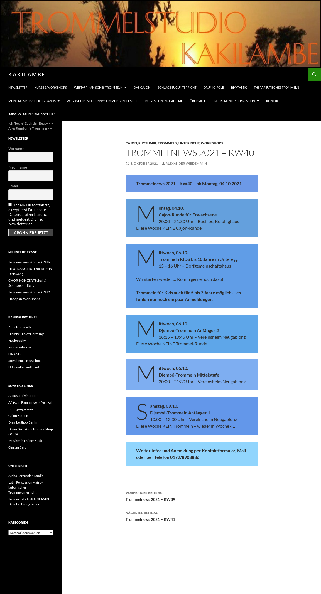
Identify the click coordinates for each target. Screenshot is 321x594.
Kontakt (273, 101)
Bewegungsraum (20, 409)
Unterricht (188, 143)
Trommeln (167, 143)
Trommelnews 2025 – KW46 (29, 262)
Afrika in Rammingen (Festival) (30, 402)
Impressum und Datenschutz (31, 114)
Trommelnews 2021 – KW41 (192, 515)
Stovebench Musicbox (24, 360)
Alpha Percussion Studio (26, 476)
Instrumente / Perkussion (234, 101)
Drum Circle (214, 87)
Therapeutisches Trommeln (276, 87)
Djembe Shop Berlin (22, 422)
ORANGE (15, 354)
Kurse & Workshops (51, 87)
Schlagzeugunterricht (177, 87)
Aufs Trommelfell (20, 327)
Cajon (131, 143)
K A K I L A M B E (26, 74)
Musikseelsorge (19, 347)
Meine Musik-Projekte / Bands (32, 101)
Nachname (17, 167)
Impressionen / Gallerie (164, 101)
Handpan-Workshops (24, 299)
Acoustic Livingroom (23, 395)
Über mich (198, 101)
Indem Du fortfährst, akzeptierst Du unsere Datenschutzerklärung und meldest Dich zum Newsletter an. (29, 214)
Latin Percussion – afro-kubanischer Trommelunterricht (25, 487)
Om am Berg (17, 447)
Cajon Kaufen (18, 416)
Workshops (212, 143)
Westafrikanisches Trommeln (98, 87)
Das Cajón (142, 87)
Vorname (16, 148)
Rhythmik (239, 87)
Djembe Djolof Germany (26, 334)
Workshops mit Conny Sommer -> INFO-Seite (102, 101)
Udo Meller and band (23, 367)
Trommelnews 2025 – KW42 (29, 292)
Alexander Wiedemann (186, 163)
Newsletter (17, 87)
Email (13, 186)
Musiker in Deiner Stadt (25, 441)
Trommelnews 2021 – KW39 (192, 495)
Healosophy (17, 340)
